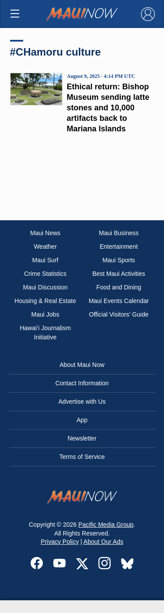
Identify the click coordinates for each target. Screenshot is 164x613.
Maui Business (119, 232)
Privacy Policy (60, 541)
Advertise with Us (81, 401)
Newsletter (81, 438)
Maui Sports (118, 260)
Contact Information (81, 383)
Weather (45, 246)
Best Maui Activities (118, 273)
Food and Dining (118, 287)
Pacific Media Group (105, 524)
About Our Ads (103, 541)
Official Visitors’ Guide (119, 314)
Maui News (45, 232)
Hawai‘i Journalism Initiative (45, 332)
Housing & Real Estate (45, 300)
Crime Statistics (45, 273)
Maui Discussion (45, 287)
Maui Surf (45, 260)
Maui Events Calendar (119, 300)
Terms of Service (82, 456)
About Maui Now (82, 364)
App (82, 419)
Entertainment (119, 246)
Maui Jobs (45, 314)
